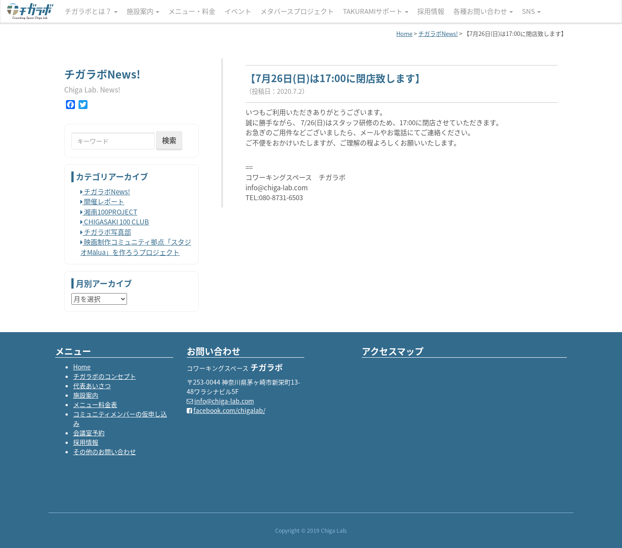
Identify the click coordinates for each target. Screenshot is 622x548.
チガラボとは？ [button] (91, 11)
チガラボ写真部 (105, 232)
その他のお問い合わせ (104, 451)
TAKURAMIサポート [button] (375, 11)
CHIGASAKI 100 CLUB (114, 222)
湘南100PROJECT (108, 212)
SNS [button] (531, 11)
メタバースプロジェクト (297, 11)
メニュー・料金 (191, 11)
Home (82, 366)
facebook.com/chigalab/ (229, 410)
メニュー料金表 (95, 404)
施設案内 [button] (143, 11)
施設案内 (85, 394)
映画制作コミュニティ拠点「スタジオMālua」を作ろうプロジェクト (135, 247)
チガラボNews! (105, 192)
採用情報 (430, 11)
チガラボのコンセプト (104, 376)
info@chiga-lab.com (224, 400)
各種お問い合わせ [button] (483, 11)
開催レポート (102, 201)
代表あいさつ (92, 385)
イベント (237, 11)
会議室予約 (89, 432)
